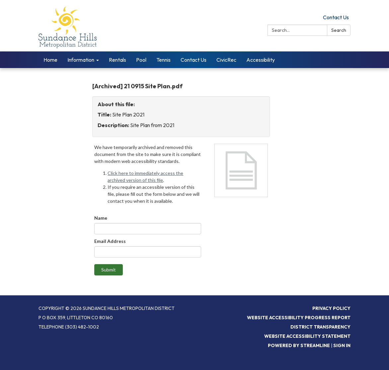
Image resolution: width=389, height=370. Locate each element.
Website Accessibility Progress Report (298, 318)
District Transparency (320, 327)
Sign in (341, 345)
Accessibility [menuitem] (260, 59)
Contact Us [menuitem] (193, 59)
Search (338, 30)
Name (100, 218)
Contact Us (336, 17)
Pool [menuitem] (141, 59)
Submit (108, 269)
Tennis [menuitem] (163, 59)
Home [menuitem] (50, 59)
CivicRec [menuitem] (226, 59)
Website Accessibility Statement (307, 336)
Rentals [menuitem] (117, 59)
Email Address (110, 241)
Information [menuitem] (80, 59)
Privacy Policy (331, 308)
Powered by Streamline (299, 345)
